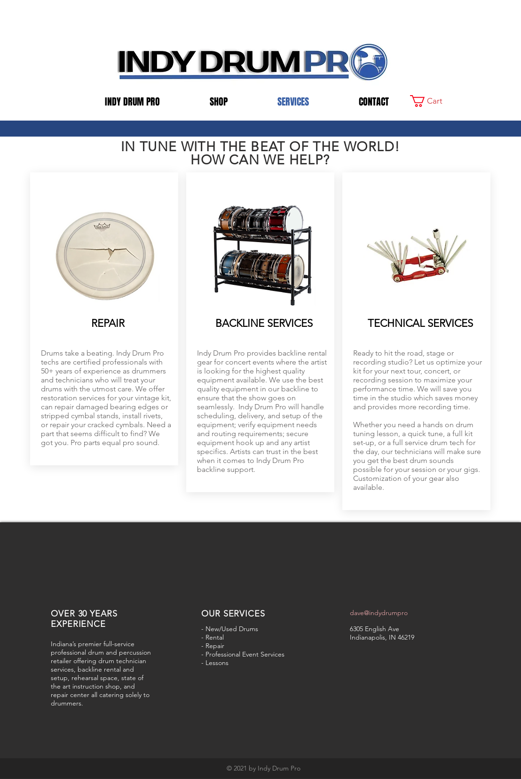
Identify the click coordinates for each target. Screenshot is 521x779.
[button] (432, 101)
